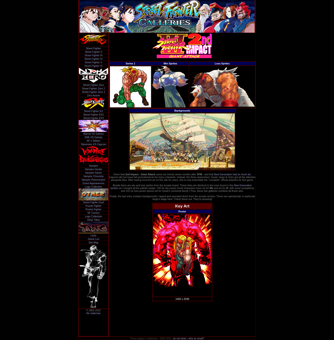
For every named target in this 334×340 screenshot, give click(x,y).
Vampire (93, 165)
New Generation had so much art (232, 174)
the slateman (93, 313)
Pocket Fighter (93, 209)
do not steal (179, 338)
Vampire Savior (93, 172)
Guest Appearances (94, 183)
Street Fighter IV (93, 58)
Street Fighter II (93, 51)
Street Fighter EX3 (93, 118)
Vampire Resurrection (93, 179)
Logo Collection (93, 186)
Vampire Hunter (93, 169)
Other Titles (93, 219)
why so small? (196, 338)
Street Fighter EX (93, 111)
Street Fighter (93, 48)
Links (93, 235)
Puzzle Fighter (93, 205)
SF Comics (93, 212)
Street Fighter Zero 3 (93, 92)
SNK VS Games (93, 137)
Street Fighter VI (93, 65)
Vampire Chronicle (93, 176)
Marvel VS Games (93, 133)
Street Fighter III (93, 55)
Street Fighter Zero (93, 85)
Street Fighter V (93, 62)
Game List (93, 239)
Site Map (93, 242)
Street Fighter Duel (93, 202)
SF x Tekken (93, 140)
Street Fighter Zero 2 (93, 88)
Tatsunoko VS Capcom (93, 144)
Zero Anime (93, 95)
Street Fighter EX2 (93, 114)
